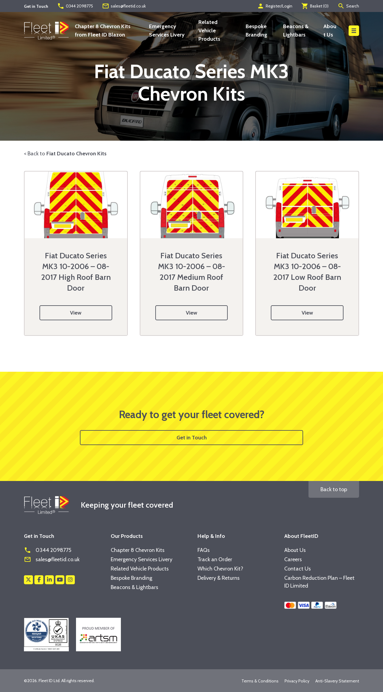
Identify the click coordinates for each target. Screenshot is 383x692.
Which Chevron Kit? (220, 568)
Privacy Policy (297, 681)
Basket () (315, 6)
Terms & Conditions (260, 681)
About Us (295, 550)
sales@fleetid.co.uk (124, 6)
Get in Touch (192, 437)
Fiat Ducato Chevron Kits (76, 153)
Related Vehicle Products (209, 30)
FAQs (203, 550)
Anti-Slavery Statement (337, 681)
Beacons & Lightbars (134, 587)
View (75, 312)
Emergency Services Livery (141, 559)
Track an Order (214, 559)
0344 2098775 (75, 6)
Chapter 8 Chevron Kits (138, 550)
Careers (293, 559)
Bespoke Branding (131, 578)
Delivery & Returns (218, 578)
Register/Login (274, 6)
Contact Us (297, 568)
